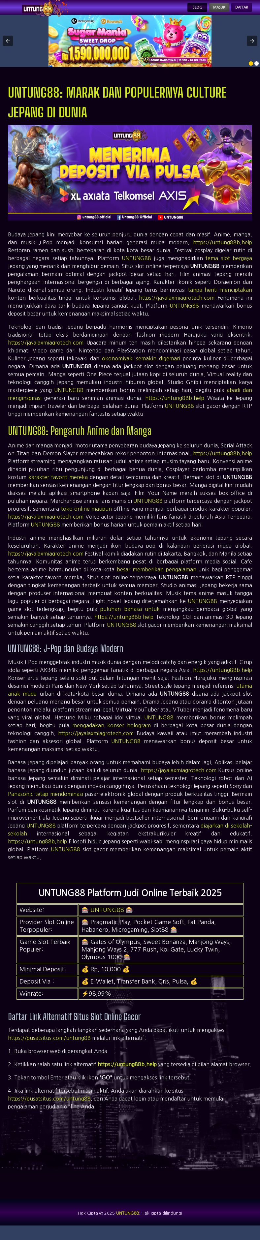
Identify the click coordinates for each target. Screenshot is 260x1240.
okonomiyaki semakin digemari (141, 367)
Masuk (202, 12)
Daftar (236, 12)
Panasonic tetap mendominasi (45, 802)
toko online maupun (86, 517)
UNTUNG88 (136, 267)
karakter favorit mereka (58, 486)
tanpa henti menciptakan (220, 298)
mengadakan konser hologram (111, 734)
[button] (8, 50)
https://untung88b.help (222, 251)
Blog (172, 12)
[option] (251, 72)
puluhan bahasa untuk (130, 617)
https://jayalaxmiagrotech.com (176, 306)
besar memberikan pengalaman (156, 578)
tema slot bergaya (229, 267)
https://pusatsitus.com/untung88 (49, 1046)
